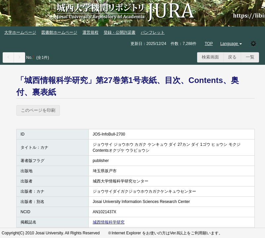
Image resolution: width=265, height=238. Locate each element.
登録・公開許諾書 (119, 32)
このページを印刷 (38, 110)
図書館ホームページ (59, 32)
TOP (209, 43)
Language (231, 43)
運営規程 (90, 32)
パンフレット (153, 32)
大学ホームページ (20, 32)
